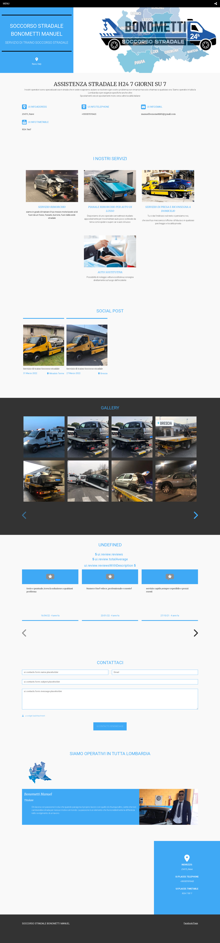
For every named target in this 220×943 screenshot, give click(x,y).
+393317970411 (89, 114)
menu (6, 3)
